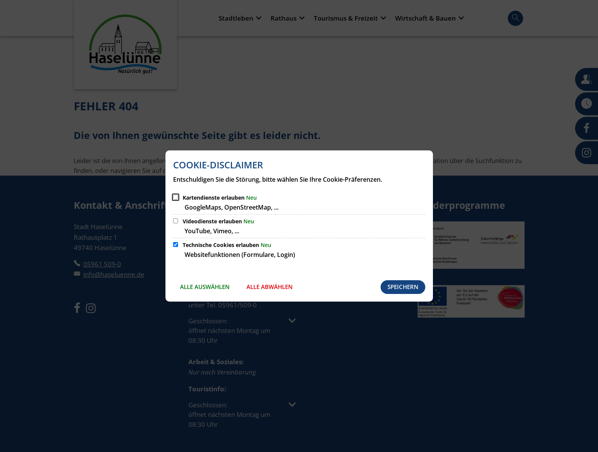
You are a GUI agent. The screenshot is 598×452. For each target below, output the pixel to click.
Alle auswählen (205, 287)
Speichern (402, 287)
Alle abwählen (269, 287)
